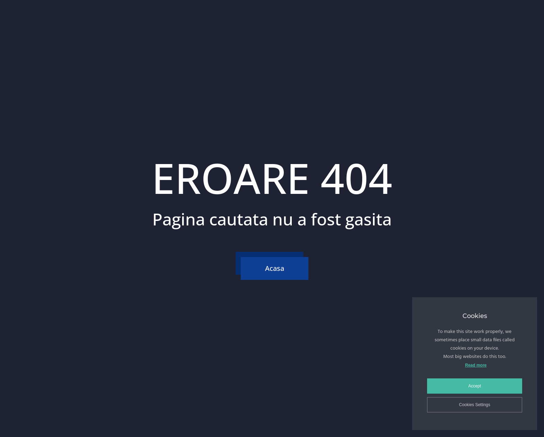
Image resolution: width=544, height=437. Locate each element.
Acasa (274, 268)
